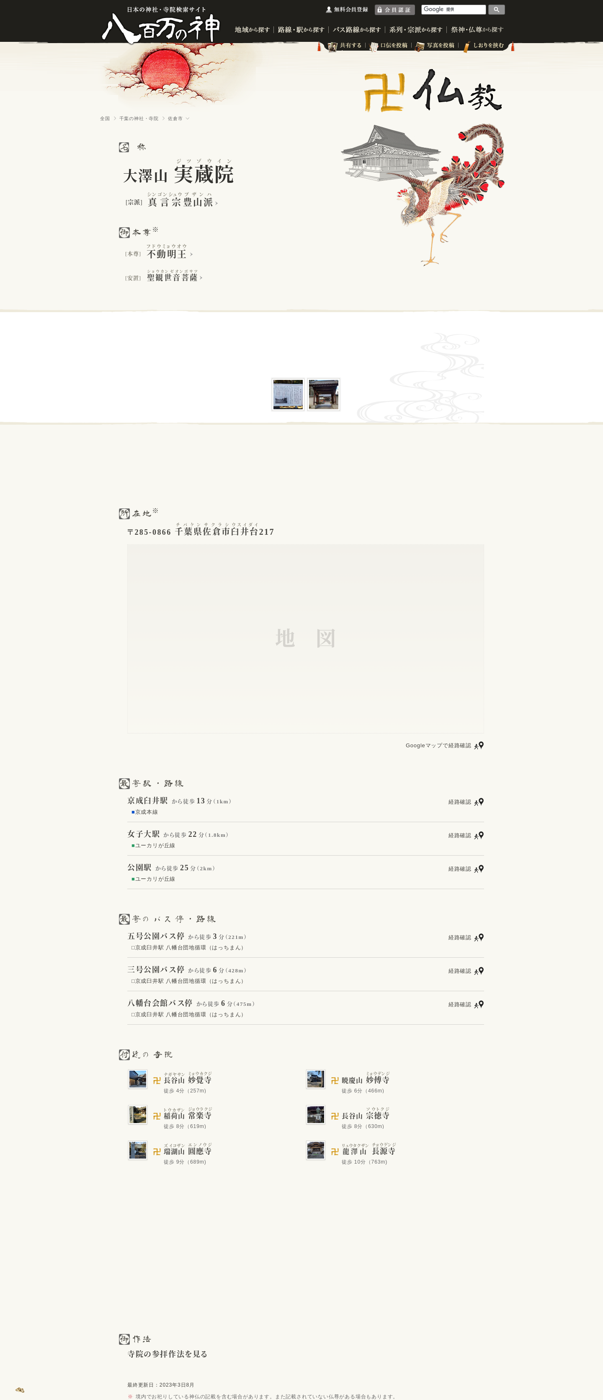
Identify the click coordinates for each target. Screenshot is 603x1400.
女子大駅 (143, 834)
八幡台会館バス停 (160, 1003)
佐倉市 (175, 118)
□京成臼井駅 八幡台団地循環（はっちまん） (189, 947)
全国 (105, 118)
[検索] (454, 9)
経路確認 (460, 802)
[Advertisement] (301, 465)
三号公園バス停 (156, 970)
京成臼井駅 (147, 801)
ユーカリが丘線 (153, 845)
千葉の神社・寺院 (139, 118)
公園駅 (139, 868)
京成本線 (144, 812)
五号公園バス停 (156, 936)
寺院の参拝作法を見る (167, 1354)
